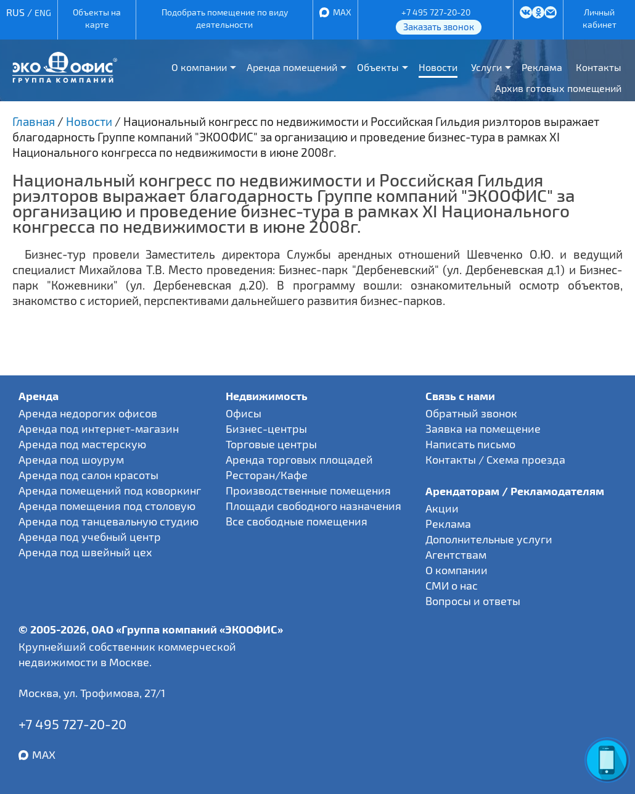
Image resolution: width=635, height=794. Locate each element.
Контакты (598, 67)
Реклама (542, 67)
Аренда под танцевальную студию (108, 521)
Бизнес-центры (266, 428)
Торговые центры (271, 444)
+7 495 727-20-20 (435, 12)
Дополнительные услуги (488, 539)
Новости (438, 67)
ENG (43, 12)
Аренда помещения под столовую (106, 505)
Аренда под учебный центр (89, 536)
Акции (442, 508)
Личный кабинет (600, 18)
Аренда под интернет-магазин (98, 428)
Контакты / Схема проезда (495, 459)
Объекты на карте (97, 18)
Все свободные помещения (296, 521)
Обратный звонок (471, 413)
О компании (199, 67)
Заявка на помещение (483, 428)
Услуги (486, 67)
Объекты (378, 67)
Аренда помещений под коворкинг (109, 490)
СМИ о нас (451, 585)
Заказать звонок (438, 26)
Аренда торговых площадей (299, 459)
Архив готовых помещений (558, 88)
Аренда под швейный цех (85, 552)
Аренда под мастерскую (82, 444)
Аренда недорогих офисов (87, 413)
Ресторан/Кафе (267, 475)
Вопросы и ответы (472, 601)
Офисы (243, 413)
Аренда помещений (292, 67)
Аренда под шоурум (71, 459)
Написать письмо (470, 444)
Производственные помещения (308, 490)
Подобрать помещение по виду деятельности (225, 18)
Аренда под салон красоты (88, 475)
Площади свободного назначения (313, 505)
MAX (342, 12)
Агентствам (455, 554)
